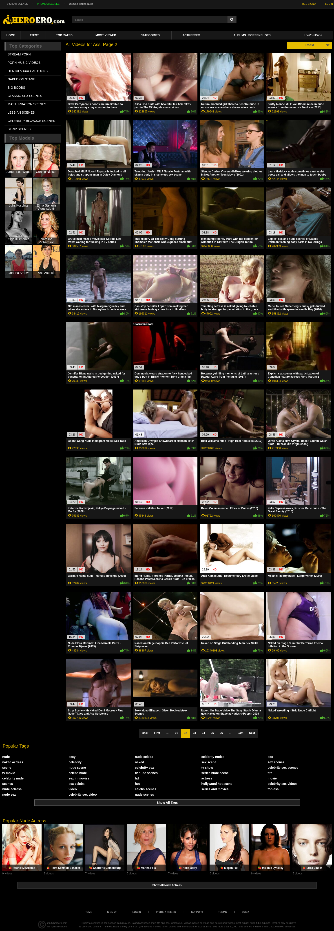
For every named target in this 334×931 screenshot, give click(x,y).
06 (221, 733)
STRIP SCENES (19, 129)
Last (240, 733)
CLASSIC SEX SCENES (25, 96)
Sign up (112, 912)
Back (145, 733)
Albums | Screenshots (251, 35)
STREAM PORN (19, 54)
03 (194, 733)
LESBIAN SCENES (21, 112)
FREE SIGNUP (309, 3)
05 (212, 733)
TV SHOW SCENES (16, 3)
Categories (150, 35)
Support (197, 912)
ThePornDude (313, 35)
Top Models (21, 138)
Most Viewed (105, 35)
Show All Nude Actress (166, 885)
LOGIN (329, 3)
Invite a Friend (166, 912)
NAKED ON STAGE (21, 79)
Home (10, 35)
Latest (33, 35)
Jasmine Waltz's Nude (81, 3)
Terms (222, 912)
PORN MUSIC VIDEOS (24, 62)
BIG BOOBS (16, 87)
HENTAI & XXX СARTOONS (28, 71)
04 (203, 733)
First (157, 733)
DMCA (245, 912)
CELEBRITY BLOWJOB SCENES (31, 121)
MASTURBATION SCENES (27, 104)
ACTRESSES (191, 35)
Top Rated (64, 35)
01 (176, 733)
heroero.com (60, 923)
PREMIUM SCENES (48, 3)
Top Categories (25, 46)
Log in (136, 912)
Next (252, 733)
